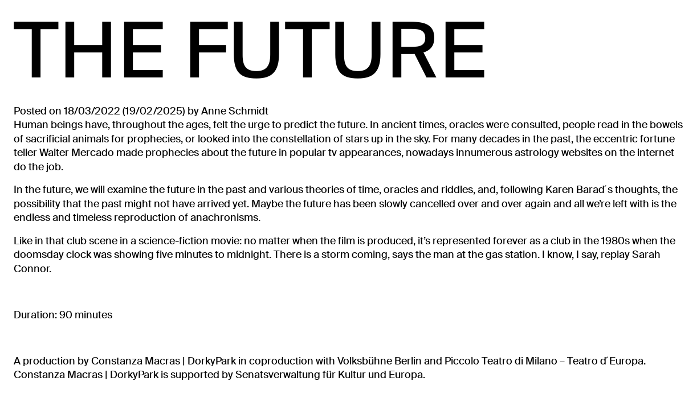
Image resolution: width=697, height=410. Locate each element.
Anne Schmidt (234, 111)
